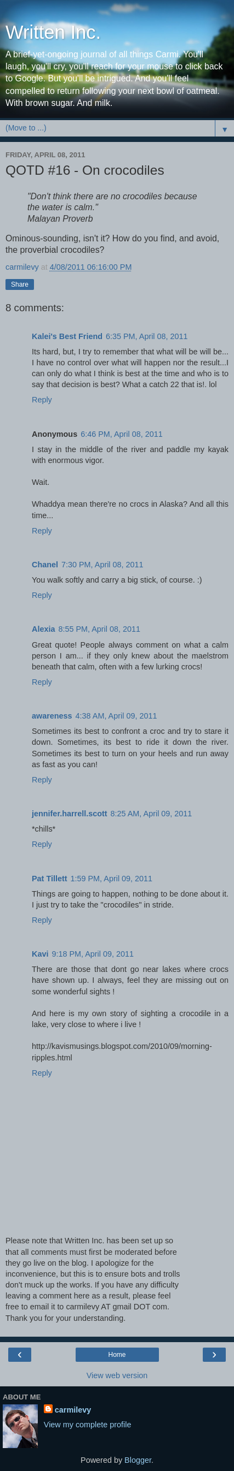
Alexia (43, 629)
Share (19, 284)
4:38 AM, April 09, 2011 (116, 715)
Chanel (45, 564)
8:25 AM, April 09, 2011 (151, 813)
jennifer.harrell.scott (69, 813)
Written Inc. (53, 32)
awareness (52, 715)
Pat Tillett (49, 878)
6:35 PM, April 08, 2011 (147, 336)
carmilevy (73, 1409)
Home (116, 1355)
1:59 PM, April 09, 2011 (112, 878)
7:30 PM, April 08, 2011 (102, 564)
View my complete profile (88, 1424)
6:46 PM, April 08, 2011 (122, 434)
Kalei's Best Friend (67, 336)
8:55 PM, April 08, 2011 (99, 629)
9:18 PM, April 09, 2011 (93, 954)
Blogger (137, 1460)
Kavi (40, 954)
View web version (117, 1375)
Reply (42, 399)
